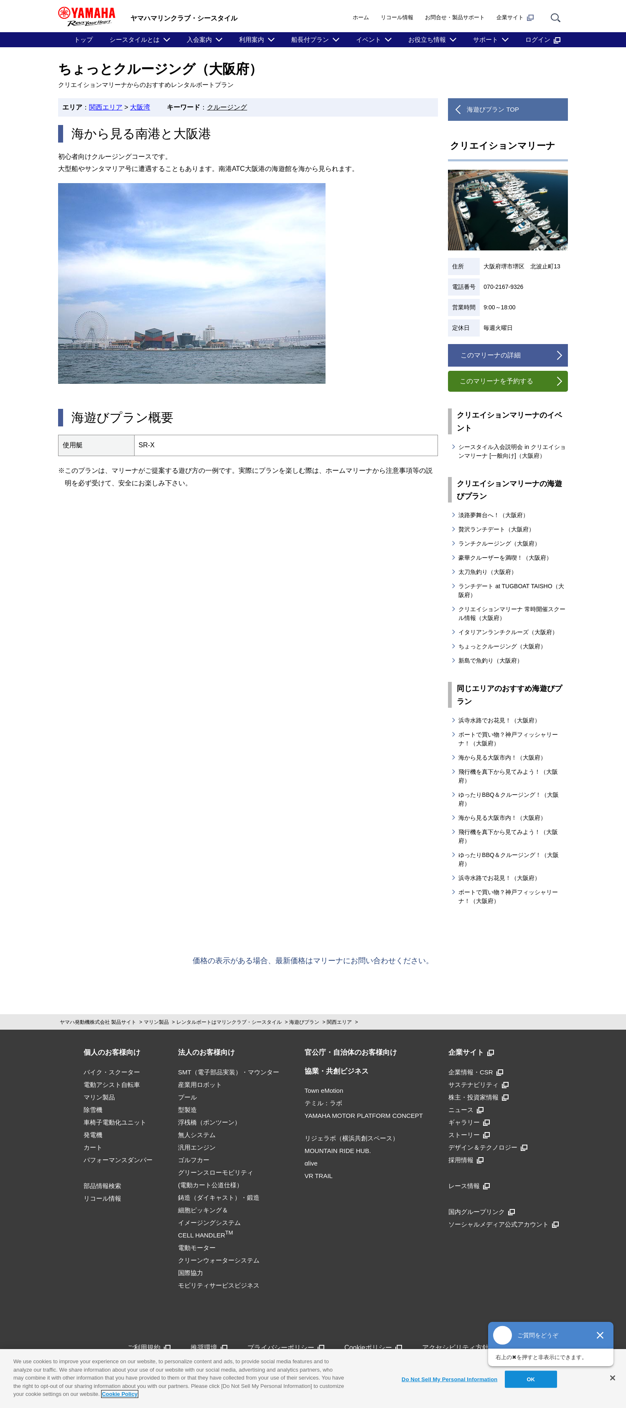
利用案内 (251, 39)
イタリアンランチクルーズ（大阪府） (508, 632)
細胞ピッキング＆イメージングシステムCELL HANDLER (209, 1222)
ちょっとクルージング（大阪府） (502, 646)
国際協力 (190, 1272)
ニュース (465, 1109)
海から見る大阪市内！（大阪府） (502, 757)
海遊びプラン (304, 1022)
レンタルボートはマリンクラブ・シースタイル (229, 1022)
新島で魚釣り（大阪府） (490, 660)
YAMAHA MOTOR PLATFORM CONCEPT (364, 1115)
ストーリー (469, 1134)
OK (531, 1379)
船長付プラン (310, 39)
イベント (368, 39)
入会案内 (199, 39)
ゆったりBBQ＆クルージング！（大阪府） (508, 799)
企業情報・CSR (475, 1072)
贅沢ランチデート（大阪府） (496, 529)
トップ (83, 39)
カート (93, 1147)
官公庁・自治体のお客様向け (351, 1052)
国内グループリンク (481, 1211)
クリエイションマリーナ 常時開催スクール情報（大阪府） (511, 613)
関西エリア (105, 107)
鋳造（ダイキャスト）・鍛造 (219, 1197)
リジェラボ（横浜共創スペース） (352, 1138)
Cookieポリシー (373, 1347)
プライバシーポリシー (285, 1347)
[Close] (612, 1378)
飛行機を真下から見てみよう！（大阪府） (508, 776)
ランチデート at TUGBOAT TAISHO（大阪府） (511, 590)
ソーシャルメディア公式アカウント (503, 1224)
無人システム (197, 1134)
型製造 (187, 1109)
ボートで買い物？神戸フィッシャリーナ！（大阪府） (508, 739)
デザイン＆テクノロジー (487, 1147)
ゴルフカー (193, 1159)
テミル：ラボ (323, 1103)
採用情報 (465, 1159)
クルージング (227, 107)
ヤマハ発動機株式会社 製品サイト (98, 1022)
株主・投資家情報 (478, 1097)
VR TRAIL (319, 1175)
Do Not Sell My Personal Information (449, 1379)
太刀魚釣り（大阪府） (487, 572)
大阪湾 (140, 107)
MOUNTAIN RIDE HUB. (338, 1150)
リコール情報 (397, 17)
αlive (311, 1163)
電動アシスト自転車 (112, 1084)
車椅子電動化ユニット (115, 1122)
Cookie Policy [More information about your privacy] (119, 1394)
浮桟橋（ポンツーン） (209, 1122)
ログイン (542, 39)
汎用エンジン (197, 1147)
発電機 (93, 1134)
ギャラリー (469, 1122)
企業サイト (515, 17)
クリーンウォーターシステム (219, 1260)
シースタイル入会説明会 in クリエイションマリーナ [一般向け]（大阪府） (512, 451)
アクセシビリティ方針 (460, 1347)
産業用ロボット (200, 1084)
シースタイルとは (134, 39)
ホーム (361, 17)
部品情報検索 (102, 1185)
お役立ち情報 (427, 39)
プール (187, 1097)
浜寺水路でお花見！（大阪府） (499, 720)
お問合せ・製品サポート (455, 17)
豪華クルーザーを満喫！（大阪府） (505, 557)
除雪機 (93, 1109)
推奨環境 (209, 1347)
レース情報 (469, 1185)
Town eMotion (324, 1090)
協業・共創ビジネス (337, 1071)
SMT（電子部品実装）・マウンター (228, 1072)
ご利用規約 (148, 1347)
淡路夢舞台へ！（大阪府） (493, 515)
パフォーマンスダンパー (118, 1159)
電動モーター (197, 1247)
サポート (485, 39)
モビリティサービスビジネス (219, 1285)
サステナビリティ (478, 1084)
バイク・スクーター (112, 1072)
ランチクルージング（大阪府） (499, 543)
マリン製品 (156, 1022)
